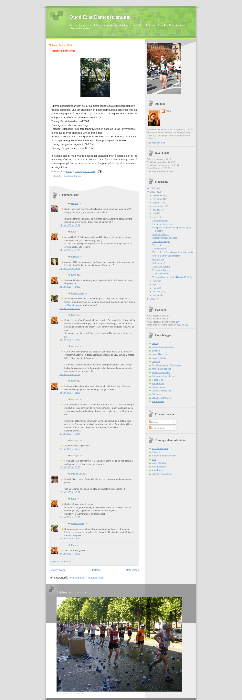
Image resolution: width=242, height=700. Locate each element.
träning (77, 176)
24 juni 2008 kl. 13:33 (69, 268)
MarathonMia (77, 293)
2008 (153, 192)
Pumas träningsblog (161, 390)
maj (155, 281)
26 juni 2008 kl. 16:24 (69, 538)
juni (155, 217)
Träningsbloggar (159, 466)
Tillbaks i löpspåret (161, 266)
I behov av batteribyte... (164, 224)
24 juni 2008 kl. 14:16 (69, 308)
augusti (157, 210)
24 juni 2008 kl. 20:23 (69, 374)
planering (68, 176)
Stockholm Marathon (162, 474)
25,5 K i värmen (160, 220)
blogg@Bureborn (160, 354)
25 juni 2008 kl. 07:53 (69, 449)
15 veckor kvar (160, 248)
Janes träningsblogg (161, 369)
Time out (157, 245)
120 (177, 322)
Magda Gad (77, 474)
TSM (154, 459)
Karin (81, 148)
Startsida (95, 569)
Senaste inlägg (57, 569)
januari (156, 295)
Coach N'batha (159, 358)
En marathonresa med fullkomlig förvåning (173, 277)
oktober (157, 202)
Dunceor (156, 361)
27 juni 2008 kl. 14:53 (69, 554)
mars (155, 288)
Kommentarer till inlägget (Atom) (86, 577)
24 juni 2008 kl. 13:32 (69, 250)
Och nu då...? (159, 263)
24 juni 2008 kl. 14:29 (69, 340)
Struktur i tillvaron (161, 234)
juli (154, 213)
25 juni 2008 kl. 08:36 (69, 467)
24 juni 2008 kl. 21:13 (69, 393)
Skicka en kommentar (61, 561)
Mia (107, 136)
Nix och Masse (159, 387)
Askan (155, 343)
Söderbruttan (158, 401)
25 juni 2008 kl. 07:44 (69, 434)
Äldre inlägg (132, 569)
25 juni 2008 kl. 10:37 (69, 492)
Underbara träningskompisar (166, 256)
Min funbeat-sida (160, 448)
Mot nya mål (158, 259)
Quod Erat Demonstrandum (100, 17)
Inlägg (153, 422)
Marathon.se (158, 470)
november (158, 199)
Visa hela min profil (156, 143)
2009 (153, 188)
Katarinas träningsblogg (163, 376)
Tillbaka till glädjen (161, 241)
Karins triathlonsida (161, 372)
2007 (153, 299)
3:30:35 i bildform (161, 273)
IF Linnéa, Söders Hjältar (164, 455)
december (158, 195)
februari (157, 291)
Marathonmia (158, 383)
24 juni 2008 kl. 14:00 (69, 287)
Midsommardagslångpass (165, 238)
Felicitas (75, 256)
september (158, 206)
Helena (74, 203)
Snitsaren (156, 394)
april (155, 284)
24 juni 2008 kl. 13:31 (69, 225)
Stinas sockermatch (161, 398)
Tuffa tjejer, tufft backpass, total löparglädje (173, 252)
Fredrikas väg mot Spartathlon (166, 365)
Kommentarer (157, 428)
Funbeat (156, 452)
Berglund (156, 351)
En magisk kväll (160, 270)
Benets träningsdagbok (163, 347)
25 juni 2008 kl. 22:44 (69, 517)
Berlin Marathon (159, 463)
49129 (185, 325)
